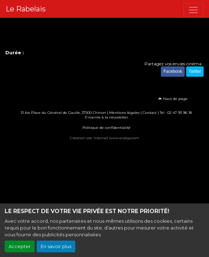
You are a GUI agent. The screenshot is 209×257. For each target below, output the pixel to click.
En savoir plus (56, 246)
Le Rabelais (26, 9)
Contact (150, 112)
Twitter (195, 71)
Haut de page (173, 98)
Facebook (172, 71)
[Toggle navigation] (193, 10)
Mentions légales (124, 112)
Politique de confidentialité (106, 127)
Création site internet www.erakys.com (104, 138)
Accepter (20, 246)
